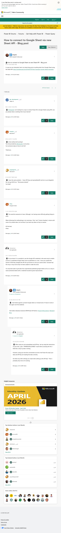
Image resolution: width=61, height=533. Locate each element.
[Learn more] (10, 412)
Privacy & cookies (5, 519)
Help (48, 19)
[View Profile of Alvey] (11, 204)
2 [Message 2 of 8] (10, 275)
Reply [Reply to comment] (52, 120)
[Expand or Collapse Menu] (2, 16)
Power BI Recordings (43, 310)
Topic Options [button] (51, 47)
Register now (52, 27)
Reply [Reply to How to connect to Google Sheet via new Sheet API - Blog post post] (52, 78)
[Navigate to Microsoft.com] (5, 12)
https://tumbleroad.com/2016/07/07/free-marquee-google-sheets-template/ (33, 69)
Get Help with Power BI (34, 34)
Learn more (5, 7)
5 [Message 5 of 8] (10, 233)
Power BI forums (10, 34)
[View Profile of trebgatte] (14, 54)
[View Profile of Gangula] (12, 131)
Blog (10, 313)
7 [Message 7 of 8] (10, 155)
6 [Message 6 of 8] (10, 189)
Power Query (50, 34)
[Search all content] (40, 23)
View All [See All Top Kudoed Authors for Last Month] (8, 485)
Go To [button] (53, 19)
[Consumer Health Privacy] (20, 527)
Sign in (42, 19)
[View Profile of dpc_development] (14, 99)
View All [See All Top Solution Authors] (8, 452)
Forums (21, 34)
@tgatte (52, 310)
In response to (14, 294)
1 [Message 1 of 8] (10, 74)
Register (37, 19)
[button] (43, 47)
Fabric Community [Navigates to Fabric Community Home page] (18, 12)
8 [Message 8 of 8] (10, 116)
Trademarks (3, 524)
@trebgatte (11, 110)
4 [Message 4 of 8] (17, 365)
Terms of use (4, 522)
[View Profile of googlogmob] (13, 169)
